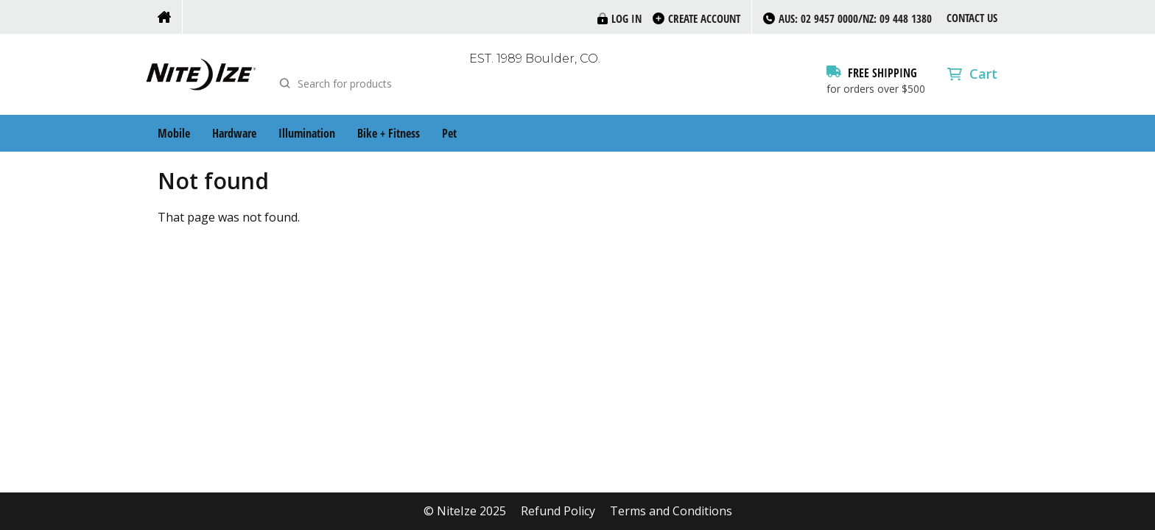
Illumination (306, 133)
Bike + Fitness (388, 133)
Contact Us (972, 17)
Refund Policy (558, 511)
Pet (449, 133)
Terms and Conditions (671, 511)
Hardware (234, 133)
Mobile (174, 133)
